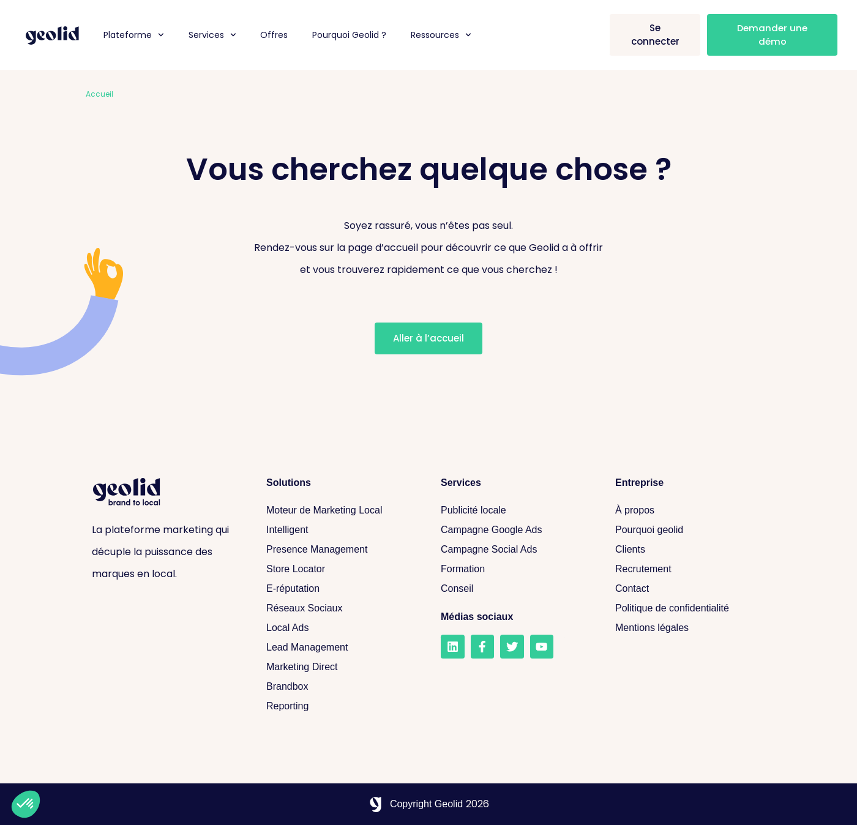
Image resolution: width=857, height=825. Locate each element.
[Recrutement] (690, 569)
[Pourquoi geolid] (690, 530)
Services (212, 35)
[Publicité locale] (516, 510)
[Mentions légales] (690, 628)
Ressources (441, 35)
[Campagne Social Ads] (516, 549)
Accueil (99, 94)
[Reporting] (341, 706)
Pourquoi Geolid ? (349, 35)
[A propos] (690, 510)
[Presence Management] (341, 549)
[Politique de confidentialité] (690, 608)
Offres (274, 35)
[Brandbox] (341, 686)
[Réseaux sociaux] (341, 608)
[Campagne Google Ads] (516, 530)
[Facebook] (481, 646)
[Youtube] (540, 646)
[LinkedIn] (452, 646)
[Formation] (516, 569)
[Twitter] (511, 646)
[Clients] (690, 549)
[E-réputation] (341, 589)
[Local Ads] (341, 628)
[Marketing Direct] (341, 667)
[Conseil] (516, 589)
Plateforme (133, 35)
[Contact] (690, 589)
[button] (25, 804)
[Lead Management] (341, 647)
